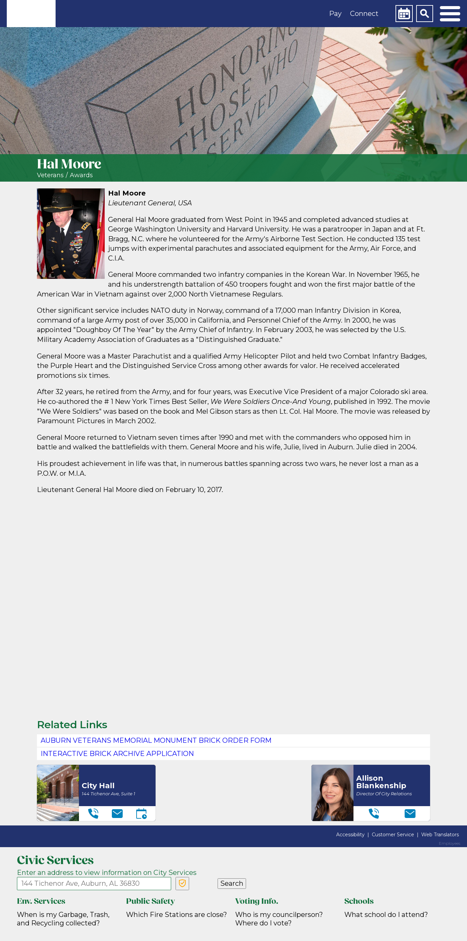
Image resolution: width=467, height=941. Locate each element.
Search (231, 883)
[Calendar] (403, 13)
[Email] (117, 813)
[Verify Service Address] (182, 883)
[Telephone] (93, 813)
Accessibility (350, 835)
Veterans (50, 175)
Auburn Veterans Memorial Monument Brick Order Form (156, 740)
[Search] (424, 13)
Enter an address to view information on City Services (107, 872)
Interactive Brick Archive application (117, 754)
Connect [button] (364, 13)
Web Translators (440, 835)
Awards (81, 175)
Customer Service (393, 835)
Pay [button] (335, 13)
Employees (449, 843)
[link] (31, 13)
